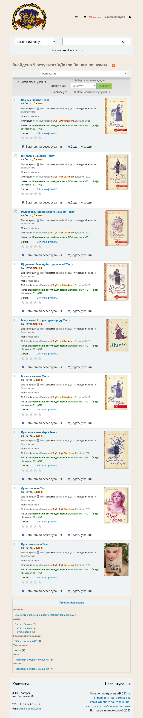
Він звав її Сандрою (38, 156)
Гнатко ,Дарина (23, 624)
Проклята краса (35, 544)
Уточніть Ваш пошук (71, 602)
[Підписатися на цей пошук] (113, 65)
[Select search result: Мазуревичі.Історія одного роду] (16, 320)
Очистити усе (58, 92)
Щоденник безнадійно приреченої (47, 264)
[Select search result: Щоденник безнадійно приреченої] (16, 264)
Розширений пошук (67, 50)
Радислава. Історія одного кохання (48, 211)
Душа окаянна (34, 488)
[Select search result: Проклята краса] (16, 544)
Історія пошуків (114, 17)
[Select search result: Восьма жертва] (16, 100)
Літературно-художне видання (32, 659)
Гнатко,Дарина (23, 631)
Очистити (95, 17)
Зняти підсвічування (31, 82)
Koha (127, 693)
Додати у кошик (79, 146)
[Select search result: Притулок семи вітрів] (16, 432)
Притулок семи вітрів (39, 432)
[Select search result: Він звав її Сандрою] (16, 156)
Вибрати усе (58, 85)
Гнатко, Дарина (23, 628)
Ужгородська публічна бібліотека (108, 706)
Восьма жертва (35, 100)
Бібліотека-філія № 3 (47, 133)
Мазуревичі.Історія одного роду (45, 320)
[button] (84, 17)
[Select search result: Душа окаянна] (16, 488)
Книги (18, 650)
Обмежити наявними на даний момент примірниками (45, 614)
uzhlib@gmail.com (30, 708)
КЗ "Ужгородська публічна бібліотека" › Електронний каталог (30, 17)
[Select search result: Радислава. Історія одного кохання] (16, 211)
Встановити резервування (41, 146)
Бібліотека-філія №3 (26, 641)
